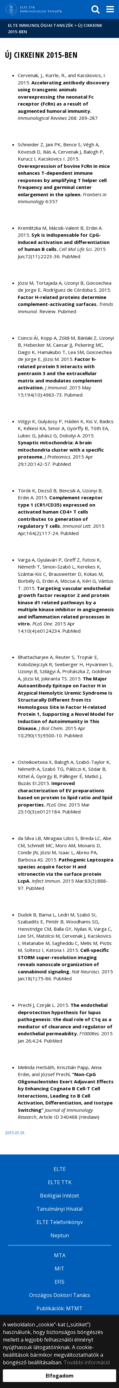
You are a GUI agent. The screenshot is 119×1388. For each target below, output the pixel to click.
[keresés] (95, 9)
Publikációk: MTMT (59, 1308)
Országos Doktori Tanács (59, 1295)
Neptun (59, 1235)
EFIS (59, 1281)
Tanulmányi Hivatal (59, 1208)
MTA (59, 1255)
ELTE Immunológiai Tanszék (40, 25)
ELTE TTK (59, 1182)
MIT (59, 1268)
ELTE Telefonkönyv (59, 1222)
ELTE (60, 1169)
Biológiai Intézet (59, 1195)
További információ (86, 1362)
